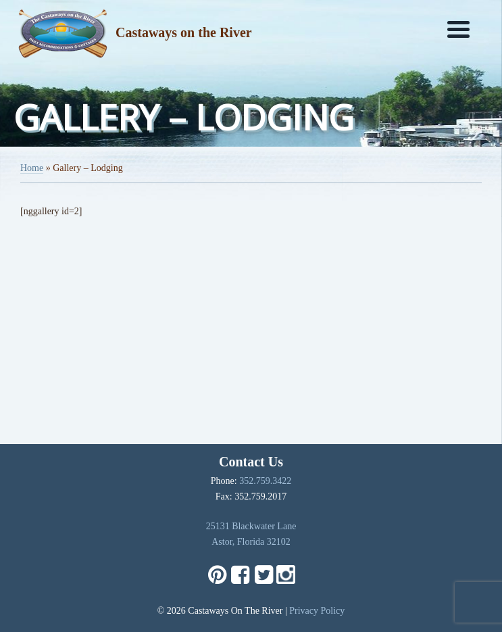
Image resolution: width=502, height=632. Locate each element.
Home (31, 168)
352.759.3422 (265, 481)
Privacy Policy (317, 611)
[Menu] (458, 28)
